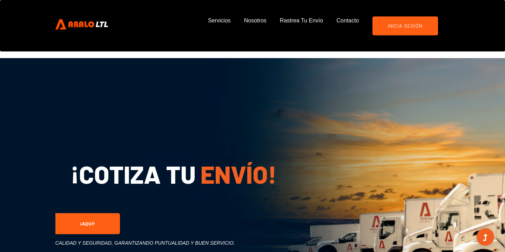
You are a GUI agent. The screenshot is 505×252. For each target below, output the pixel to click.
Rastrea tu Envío (301, 20)
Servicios (219, 20)
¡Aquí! (87, 223)
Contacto (347, 20)
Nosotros (255, 20)
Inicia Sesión (405, 26)
